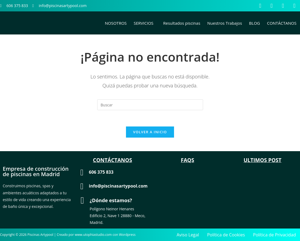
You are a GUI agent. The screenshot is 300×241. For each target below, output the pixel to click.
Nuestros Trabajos (224, 23)
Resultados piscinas (181, 23)
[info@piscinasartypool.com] (82, 186)
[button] (145, 23)
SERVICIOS (143, 23)
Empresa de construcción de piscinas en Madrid (36, 171)
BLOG (254, 23)
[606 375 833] (82, 172)
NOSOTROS (116, 23)
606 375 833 (101, 172)
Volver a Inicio (150, 131)
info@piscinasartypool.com (118, 186)
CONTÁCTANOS (281, 23)
